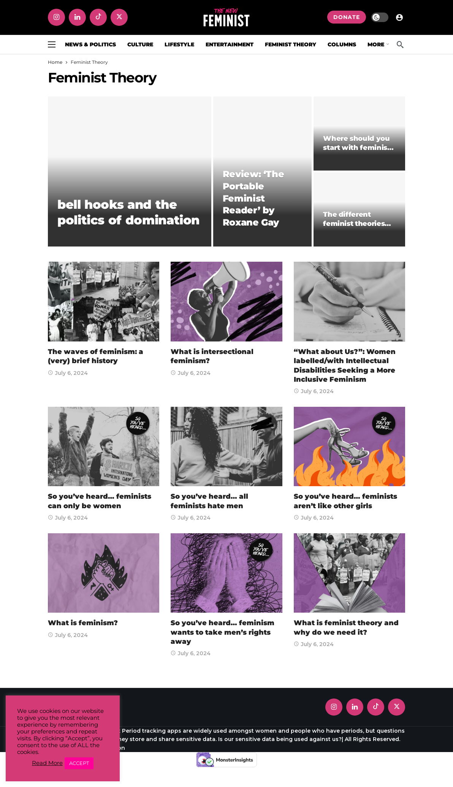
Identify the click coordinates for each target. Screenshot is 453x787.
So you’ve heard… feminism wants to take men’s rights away (222, 632)
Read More (47, 763)
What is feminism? (83, 623)
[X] (119, 17)
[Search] (400, 44)
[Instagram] (56, 17)
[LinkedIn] (77, 17)
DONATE (346, 17)
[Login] (399, 17)
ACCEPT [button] (79, 763)
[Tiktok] (98, 17)
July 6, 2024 (68, 373)
